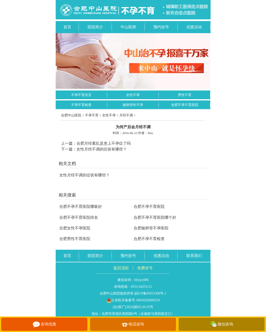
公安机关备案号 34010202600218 (133, 300)
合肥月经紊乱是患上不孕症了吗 (103, 143)
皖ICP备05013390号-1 (150, 293)
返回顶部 (121, 268)
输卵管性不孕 (133, 105)
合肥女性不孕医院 (74, 228)
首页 (67, 27)
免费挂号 (145, 268)
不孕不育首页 (81, 95)
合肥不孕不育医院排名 (78, 217)
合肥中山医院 (71, 115)
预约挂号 (161, 27)
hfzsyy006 (141, 280)
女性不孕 (133, 95)
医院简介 (95, 27)
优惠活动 (194, 27)
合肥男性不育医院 (74, 239)
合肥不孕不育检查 (148, 239)
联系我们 (194, 256)
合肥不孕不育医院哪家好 (80, 206)
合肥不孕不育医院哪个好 (154, 217)
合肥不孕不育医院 (184, 105)
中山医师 (128, 27)
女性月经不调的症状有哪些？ (101, 149)
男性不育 (184, 95)
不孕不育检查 (81, 105)
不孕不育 (92, 115)
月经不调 (126, 115)
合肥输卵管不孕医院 (150, 228)
